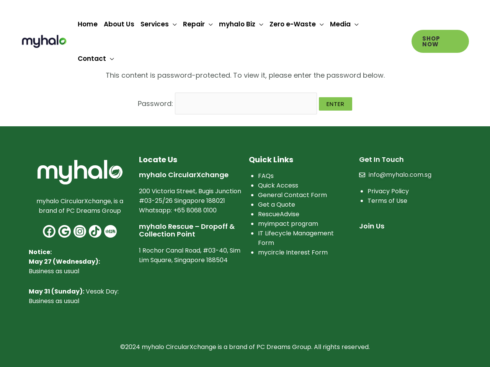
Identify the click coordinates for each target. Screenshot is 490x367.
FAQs (266, 175)
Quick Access (278, 184)
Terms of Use (387, 200)
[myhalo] (44, 41)
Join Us (371, 225)
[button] (440, 41)
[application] (173, 24)
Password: (227, 103)
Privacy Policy (388, 190)
